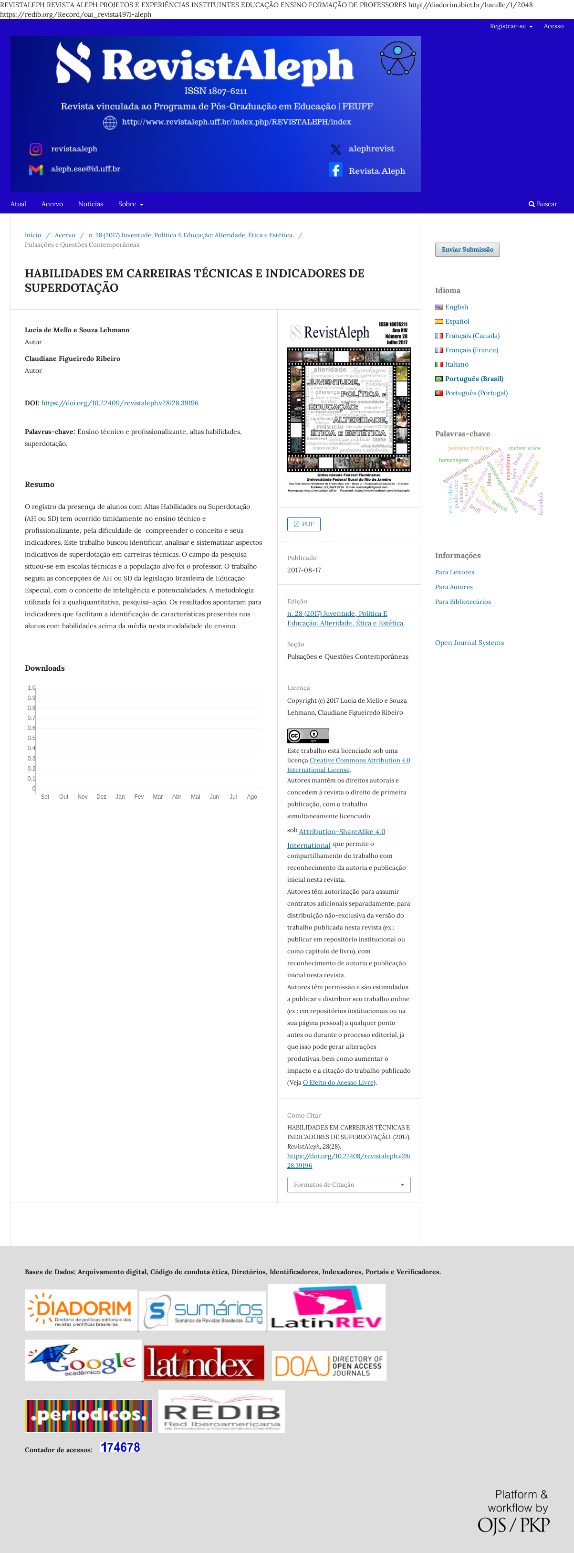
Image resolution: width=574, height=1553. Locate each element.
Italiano (457, 364)
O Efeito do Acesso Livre (338, 1082)
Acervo (52, 204)
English (456, 307)
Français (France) (471, 350)
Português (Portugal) (476, 393)
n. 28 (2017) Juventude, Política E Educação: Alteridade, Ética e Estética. (191, 235)
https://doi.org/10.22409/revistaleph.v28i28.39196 (120, 403)
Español (457, 321)
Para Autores (454, 587)
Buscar (543, 204)
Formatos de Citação (324, 1185)
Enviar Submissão (467, 249)
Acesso (554, 26)
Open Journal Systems (469, 642)
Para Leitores (454, 572)
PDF (307, 524)
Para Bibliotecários (463, 602)
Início (33, 235)
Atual (18, 204)
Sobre (128, 204)
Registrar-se (508, 26)
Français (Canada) (472, 335)
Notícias (90, 204)
